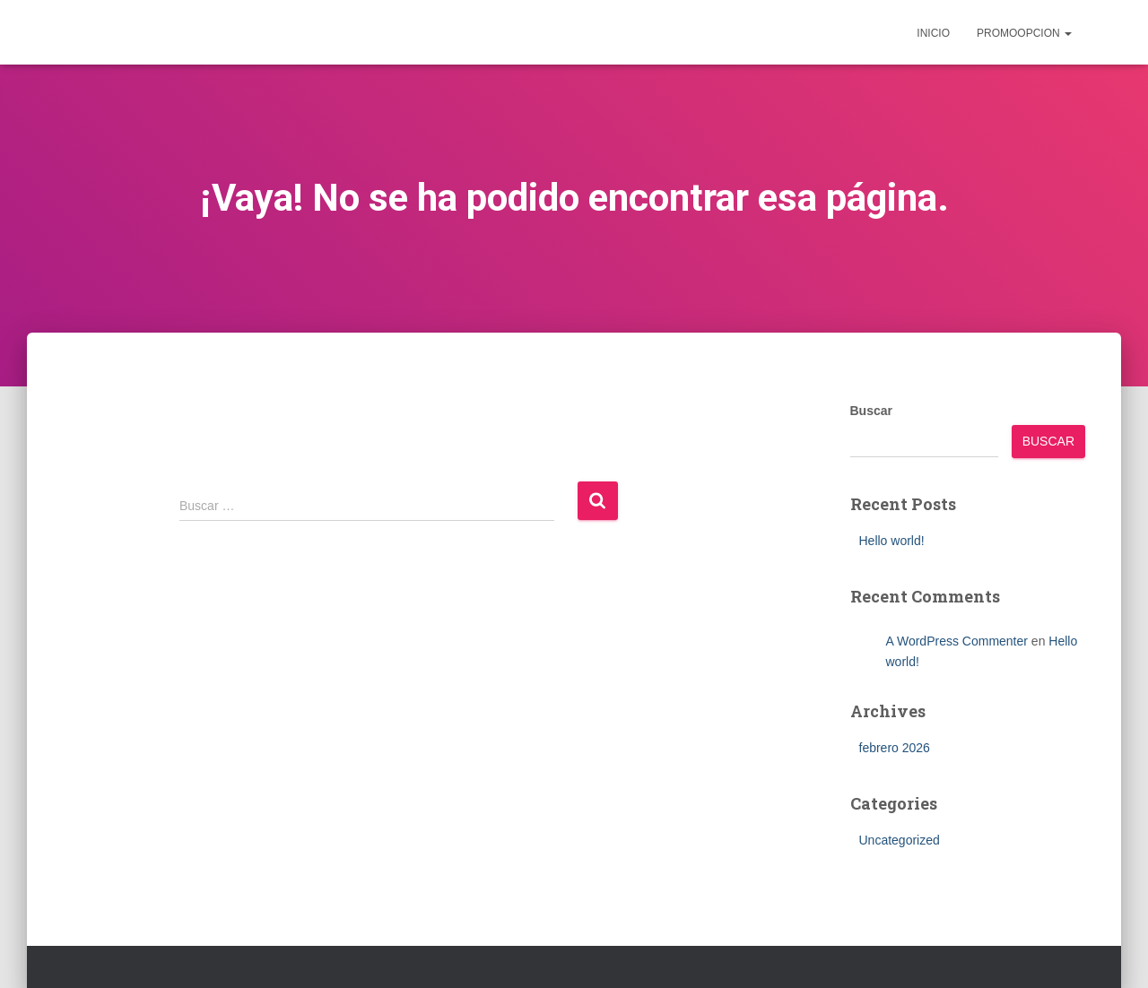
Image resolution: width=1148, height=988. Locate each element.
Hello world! (892, 540)
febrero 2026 (894, 748)
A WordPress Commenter (957, 641)
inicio (933, 33)
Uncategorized (899, 840)
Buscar (871, 410)
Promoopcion (1024, 33)
